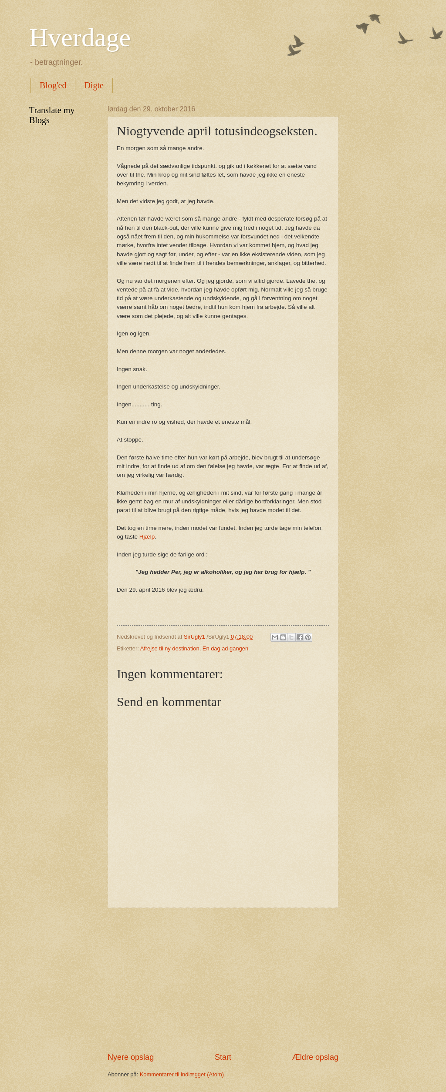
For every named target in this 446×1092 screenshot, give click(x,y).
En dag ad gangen (225, 648)
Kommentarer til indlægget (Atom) (182, 1074)
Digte (93, 85)
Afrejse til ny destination (169, 648)
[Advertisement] (223, 980)
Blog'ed (53, 85)
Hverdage (80, 37)
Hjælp (147, 536)
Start (223, 1057)
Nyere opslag (131, 1057)
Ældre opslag (315, 1057)
